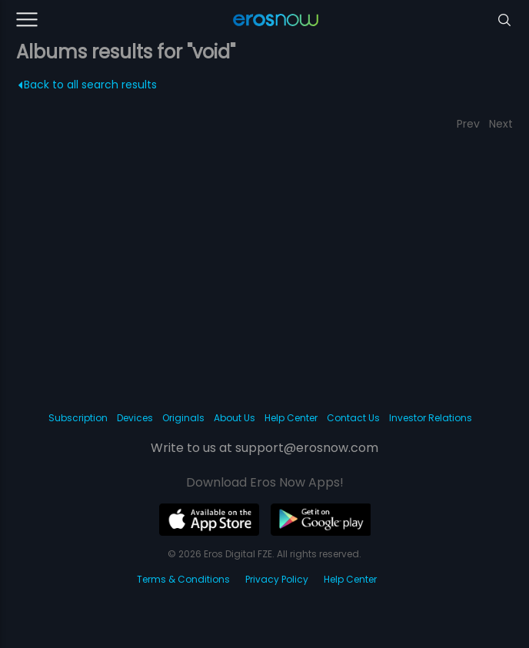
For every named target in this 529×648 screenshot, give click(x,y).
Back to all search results (87, 84)
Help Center (291, 417)
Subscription (78, 417)
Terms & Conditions (183, 579)
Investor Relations (430, 417)
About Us (234, 417)
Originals (183, 417)
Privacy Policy (276, 579)
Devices (135, 417)
